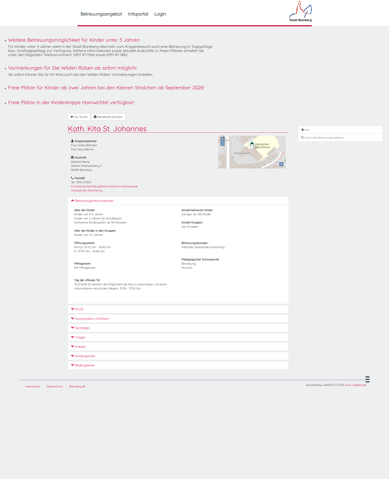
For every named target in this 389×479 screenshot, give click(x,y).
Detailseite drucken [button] (108, 117)
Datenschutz (54, 386)
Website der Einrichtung (87, 190)
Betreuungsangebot (101, 14)
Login (160, 14)
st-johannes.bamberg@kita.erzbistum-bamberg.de (104, 186)
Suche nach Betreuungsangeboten (322, 137)
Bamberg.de (77, 386)
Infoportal (138, 14)
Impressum (32, 386)
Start (305, 129)
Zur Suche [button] (79, 117)
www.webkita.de (355, 385)
